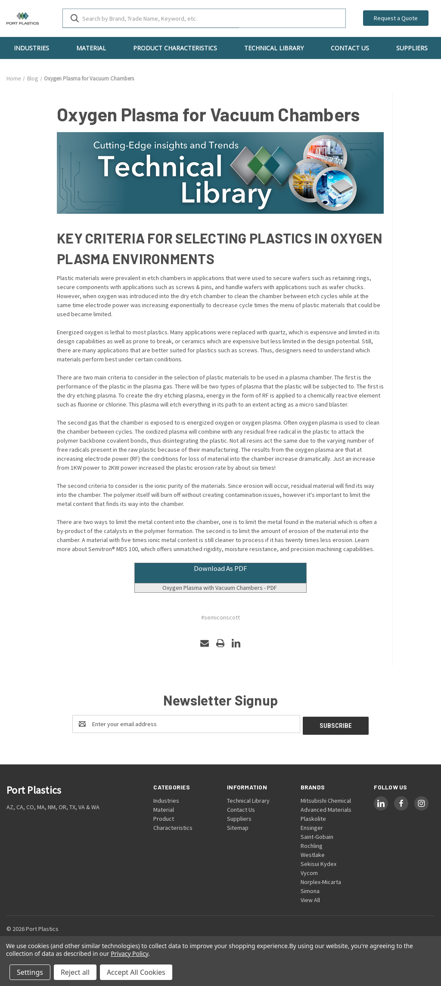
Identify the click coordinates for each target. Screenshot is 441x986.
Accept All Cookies (136, 972)
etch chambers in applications (185, 278)
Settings (30, 972)
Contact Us (350, 48)
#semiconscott (220, 617)
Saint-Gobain (317, 835)
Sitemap (237, 826)
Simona (310, 889)
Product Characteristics (175, 48)
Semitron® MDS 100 (113, 549)
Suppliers (412, 48)
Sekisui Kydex (318, 862)
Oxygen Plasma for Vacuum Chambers (208, 114)
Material (91, 48)
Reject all (75, 972)
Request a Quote (396, 18)
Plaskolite (313, 817)
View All (310, 898)
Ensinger (312, 826)
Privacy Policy (129, 953)
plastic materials (324, 305)
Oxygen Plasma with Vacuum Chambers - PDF (220, 588)
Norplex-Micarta (321, 880)
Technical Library (274, 48)
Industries (31, 48)
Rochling (312, 844)
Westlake (313, 853)
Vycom (309, 871)
